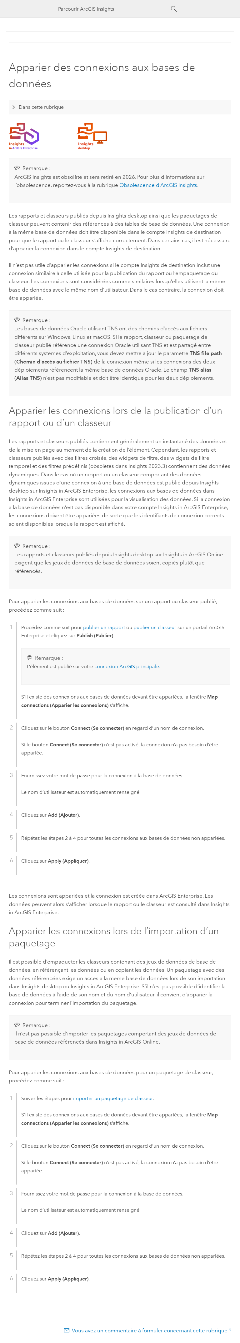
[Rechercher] (174, 9)
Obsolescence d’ (158, 185)
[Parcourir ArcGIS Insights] (114, 9)
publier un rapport (104, 627)
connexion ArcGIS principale (126, 666)
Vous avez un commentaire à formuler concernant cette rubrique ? (151, 1330)
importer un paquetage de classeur (113, 1098)
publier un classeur (154, 627)
